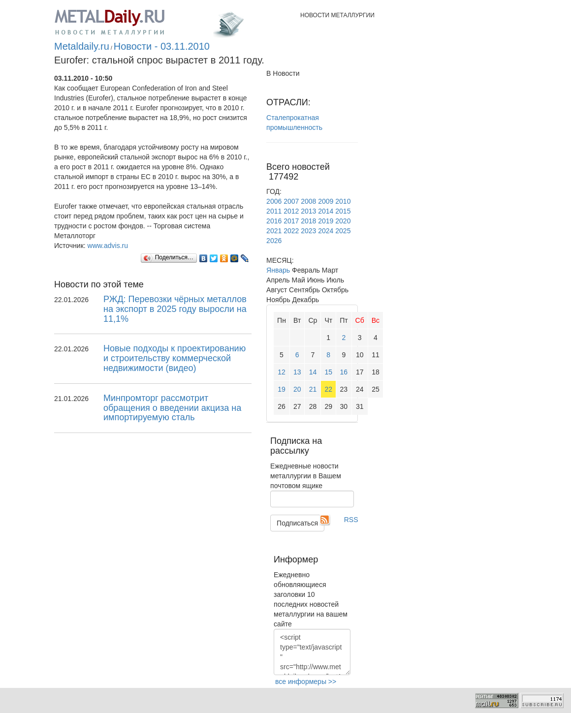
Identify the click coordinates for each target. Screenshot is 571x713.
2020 (342, 221)
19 (282, 389)
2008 (308, 201)
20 (297, 389)
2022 (291, 231)
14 (313, 372)
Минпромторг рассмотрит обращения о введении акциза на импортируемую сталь (172, 408)
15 (328, 372)
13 (297, 372)
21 (313, 389)
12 (282, 372)
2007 (291, 201)
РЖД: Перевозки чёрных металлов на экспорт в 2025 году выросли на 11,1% (175, 309)
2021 (274, 231)
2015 (342, 211)
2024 (325, 231)
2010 (342, 201)
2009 (325, 201)
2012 (291, 211)
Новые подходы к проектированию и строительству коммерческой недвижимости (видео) (174, 358)
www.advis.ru (108, 245)
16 (344, 372)
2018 (308, 221)
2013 (308, 211)
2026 (274, 241)
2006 (274, 201)
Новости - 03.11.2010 (162, 46)
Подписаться (297, 523)
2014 (325, 211)
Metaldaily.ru (81, 46)
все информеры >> (305, 681)
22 (328, 389)
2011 (274, 211)
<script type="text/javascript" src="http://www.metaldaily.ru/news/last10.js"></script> (312, 652)
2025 (342, 231)
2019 (325, 221)
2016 (274, 221)
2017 (291, 221)
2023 (308, 231)
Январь (278, 270)
